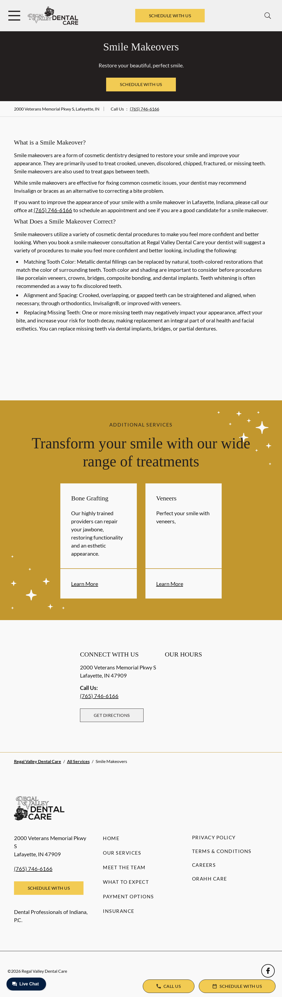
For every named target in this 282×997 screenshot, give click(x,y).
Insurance (118, 911)
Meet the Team (124, 867)
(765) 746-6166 (144, 108)
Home (111, 838)
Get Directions (112, 715)
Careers (204, 865)
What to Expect (126, 882)
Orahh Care (209, 879)
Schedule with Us (170, 15)
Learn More (84, 583)
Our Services (122, 853)
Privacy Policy (214, 837)
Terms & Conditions (222, 851)
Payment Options (128, 896)
